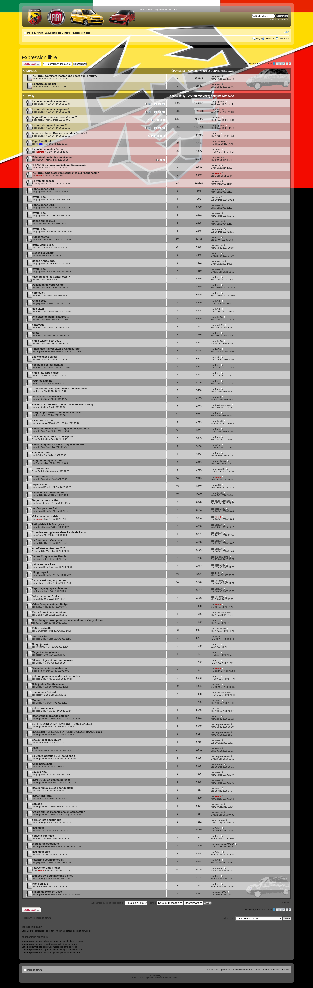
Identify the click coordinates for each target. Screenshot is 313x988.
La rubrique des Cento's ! (58, 33)
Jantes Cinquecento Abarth (49, 556)
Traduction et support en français (146, 978)
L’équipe (211, 969)
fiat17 (217, 165)
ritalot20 (39, 160)
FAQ (258, 38)
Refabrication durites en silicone (52, 157)
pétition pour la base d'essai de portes (56, 676)
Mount (39, 399)
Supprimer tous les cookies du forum (235, 969)
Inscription (269, 38)
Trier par (165, 903)
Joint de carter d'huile (45, 596)
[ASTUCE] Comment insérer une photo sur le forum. (64, 75)
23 (163, 128)
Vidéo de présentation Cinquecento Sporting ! (60, 428)
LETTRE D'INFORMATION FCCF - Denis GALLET (62, 723)
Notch (39, 175)
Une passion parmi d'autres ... (50, 316)
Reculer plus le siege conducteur (52, 787)
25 (159, 112)
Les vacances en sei (44, 356)
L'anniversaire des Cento (47, 149)
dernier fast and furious (46, 819)
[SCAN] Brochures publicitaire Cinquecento (59, 165)
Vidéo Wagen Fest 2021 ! (47, 340)
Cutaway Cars (40, 468)
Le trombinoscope (43, 180)
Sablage (37, 803)
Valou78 (219, 221)
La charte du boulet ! (45, 83)
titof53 (218, 181)
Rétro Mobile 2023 (43, 244)
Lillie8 (38, 798)
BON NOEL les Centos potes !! (51, 779)
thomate (40, 152)
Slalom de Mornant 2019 (47, 891)
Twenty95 (40, 255)
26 (163, 112)
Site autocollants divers (46, 739)
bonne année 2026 (43, 188)
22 (159, 128)
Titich (217, 197)
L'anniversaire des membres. (50, 101)
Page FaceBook (41, 141)
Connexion (284, 38)
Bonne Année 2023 (43, 260)
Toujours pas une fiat (45, 500)
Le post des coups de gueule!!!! (51, 109)
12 (163, 104)
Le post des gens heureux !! (49, 125)
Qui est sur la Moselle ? (46, 396)
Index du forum (35, 33)
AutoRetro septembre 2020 (48, 548)
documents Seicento (44, 692)
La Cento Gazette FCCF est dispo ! (53, 755)
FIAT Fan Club (40, 452)
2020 (35, 747)
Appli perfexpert (42, 763)
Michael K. (41, 583)
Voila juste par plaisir (45, 516)
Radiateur (38, 827)
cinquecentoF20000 (45, 351)
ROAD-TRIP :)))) (42, 795)
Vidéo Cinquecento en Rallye (50, 604)
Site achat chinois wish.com (49, 668)
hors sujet (38, 292)
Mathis (39, 615)
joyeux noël (39, 196)
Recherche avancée (278, 19)
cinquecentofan (43, 726)
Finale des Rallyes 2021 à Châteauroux (56, 348)
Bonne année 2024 (43, 220)
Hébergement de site (172, 978)
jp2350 (39, 607)
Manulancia (220, 461)
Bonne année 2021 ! (44, 476)
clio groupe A (40, 572)
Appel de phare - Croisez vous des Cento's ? (59, 133)
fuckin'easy (41, 239)
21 (155, 128)
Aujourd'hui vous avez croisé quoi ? (54, 117)
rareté (35, 332)
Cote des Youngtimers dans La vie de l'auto (59, 532)
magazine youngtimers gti (48, 859)
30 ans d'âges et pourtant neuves (52, 660)
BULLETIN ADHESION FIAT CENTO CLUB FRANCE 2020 (67, 731)
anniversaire (39, 636)
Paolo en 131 (40, 883)
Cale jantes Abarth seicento (49, 684)
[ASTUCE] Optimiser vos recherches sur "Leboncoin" (65, 172)
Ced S (218, 117)
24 (155, 112)
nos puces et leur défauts (47, 364)
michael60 (220, 141)
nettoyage (38, 324)
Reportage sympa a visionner (50, 588)
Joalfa (38, 78)
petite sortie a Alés (43, 564)
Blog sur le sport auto (45, 843)
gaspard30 (220, 101)
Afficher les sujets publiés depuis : (119, 903)
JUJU (217, 133)
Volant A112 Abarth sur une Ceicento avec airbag (62, 404)
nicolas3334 (220, 892)
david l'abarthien (223, 405)
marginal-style (221, 557)
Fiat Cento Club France (46, 867)
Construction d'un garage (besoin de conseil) (60, 388)
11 (159, 104)
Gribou (39, 559)
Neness (39, 144)
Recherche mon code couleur (50, 715)
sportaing (40, 822)
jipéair (217, 205)
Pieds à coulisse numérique (49, 612)
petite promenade (43, 708)
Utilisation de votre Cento (48, 284)
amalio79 (219, 109)
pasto (38, 359)
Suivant (285, 902)
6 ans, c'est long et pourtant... (50, 580)
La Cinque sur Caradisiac (47, 540)
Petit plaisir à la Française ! (49, 524)
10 (155, 104)
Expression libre (81, 33)
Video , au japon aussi (45, 372)
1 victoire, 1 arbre (42, 420)
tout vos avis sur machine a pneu (52, 875)
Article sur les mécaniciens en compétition (58, 811)
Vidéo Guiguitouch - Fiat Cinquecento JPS (58, 444)
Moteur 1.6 (38, 700)
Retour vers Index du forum (37, 918)
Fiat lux (39, 463)
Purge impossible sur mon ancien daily (56, 412)
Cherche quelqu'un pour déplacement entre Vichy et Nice (67, 620)
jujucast (41, 104)
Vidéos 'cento (40, 236)
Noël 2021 (38, 308)
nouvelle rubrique (43, 835)
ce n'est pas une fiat (44, 508)
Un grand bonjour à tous (47, 460)
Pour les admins (42, 380)
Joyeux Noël (39, 484)
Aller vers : (228, 918)
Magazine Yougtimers (45, 652)
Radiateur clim (41, 851)
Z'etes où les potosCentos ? (49, 492)
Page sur (264, 63)
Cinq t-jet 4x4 (40, 644)
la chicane (220, 820)
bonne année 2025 (43, 204)
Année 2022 (39, 300)
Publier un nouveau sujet (31, 63)
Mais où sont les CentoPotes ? (51, 276)
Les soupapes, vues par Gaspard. (53, 436)
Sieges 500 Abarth (43, 252)
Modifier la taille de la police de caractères (286, 32)
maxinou (219, 189)
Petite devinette (41, 628)
